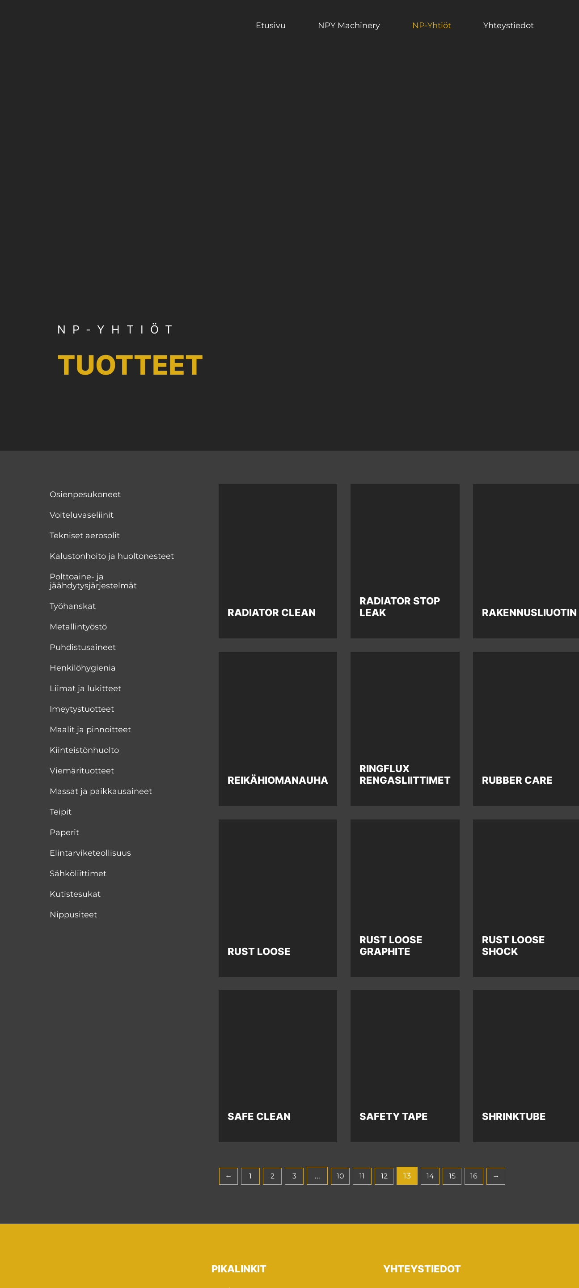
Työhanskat (73, 606)
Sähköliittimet (78, 873)
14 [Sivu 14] (447, 1176)
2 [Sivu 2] (278, 1176)
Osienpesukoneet (85, 494)
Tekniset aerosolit (85, 536)
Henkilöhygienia (83, 668)
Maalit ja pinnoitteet (90, 730)
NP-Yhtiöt (431, 25)
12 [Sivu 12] (398, 1176)
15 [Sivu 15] (471, 1176)
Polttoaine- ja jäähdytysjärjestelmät (93, 581)
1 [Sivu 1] (253, 1176)
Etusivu (271, 25)
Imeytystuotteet (82, 709)
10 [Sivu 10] (350, 1176)
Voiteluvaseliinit (82, 515)
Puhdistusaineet (83, 647)
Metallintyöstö (78, 627)
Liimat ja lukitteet (85, 688)
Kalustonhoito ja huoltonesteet (112, 556)
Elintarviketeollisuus (90, 853)
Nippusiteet (73, 915)
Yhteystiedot (508, 25)
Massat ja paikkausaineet (101, 791)
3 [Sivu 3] (302, 1176)
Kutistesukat (75, 894)
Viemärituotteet (82, 771)
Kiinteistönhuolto (84, 750)
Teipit (61, 812)
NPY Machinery (349, 25)
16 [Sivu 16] (495, 1176)
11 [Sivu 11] (375, 1176)
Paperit (64, 832)
